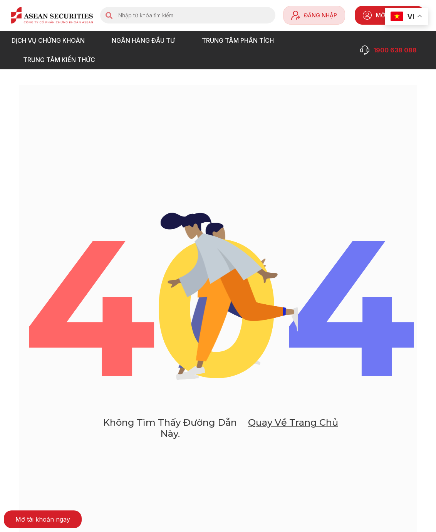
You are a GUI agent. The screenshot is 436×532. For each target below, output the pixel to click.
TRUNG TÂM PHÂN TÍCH (240, 40)
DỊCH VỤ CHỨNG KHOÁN (50, 40)
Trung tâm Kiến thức (61, 60)
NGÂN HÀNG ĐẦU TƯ (145, 40)
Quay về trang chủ (293, 422)
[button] (43, 519)
